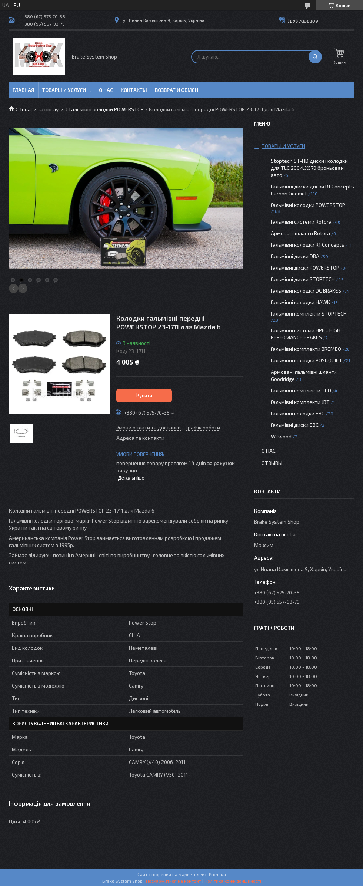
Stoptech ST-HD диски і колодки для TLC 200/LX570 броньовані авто (309, 168)
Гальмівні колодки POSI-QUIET (306, 360)
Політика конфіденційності (232, 880)
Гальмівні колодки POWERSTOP (106, 109)
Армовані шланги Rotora (300, 233)
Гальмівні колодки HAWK (300, 302)
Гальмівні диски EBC (295, 425)
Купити (144, 395)
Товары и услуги (64, 90)
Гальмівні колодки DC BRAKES (306, 290)
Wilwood (281, 436)
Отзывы (272, 463)
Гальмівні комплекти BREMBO (306, 349)
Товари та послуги (41, 109)
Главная (23, 90)
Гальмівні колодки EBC (297, 413)
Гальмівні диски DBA (295, 256)
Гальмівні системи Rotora (301, 221)
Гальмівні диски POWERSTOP (305, 267)
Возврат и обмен (176, 90)
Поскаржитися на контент (173, 880)
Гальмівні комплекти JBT (300, 402)
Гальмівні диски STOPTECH (303, 279)
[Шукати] (315, 56)
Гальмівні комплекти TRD (301, 390)
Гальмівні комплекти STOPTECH (309, 313)
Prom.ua (217, 874)
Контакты (134, 90)
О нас (106, 90)
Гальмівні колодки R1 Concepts (308, 244)
